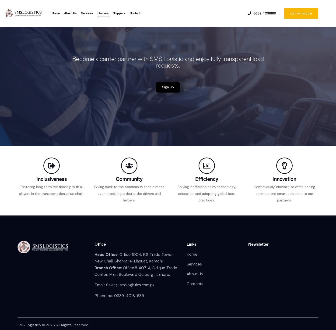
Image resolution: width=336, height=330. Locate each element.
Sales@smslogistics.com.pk (131, 284)
